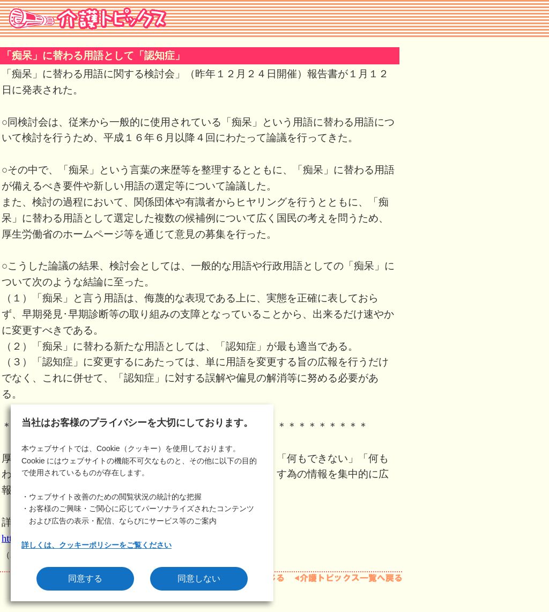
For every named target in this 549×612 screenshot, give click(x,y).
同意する (85, 578)
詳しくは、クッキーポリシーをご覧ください (96, 545)
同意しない (198, 578)
